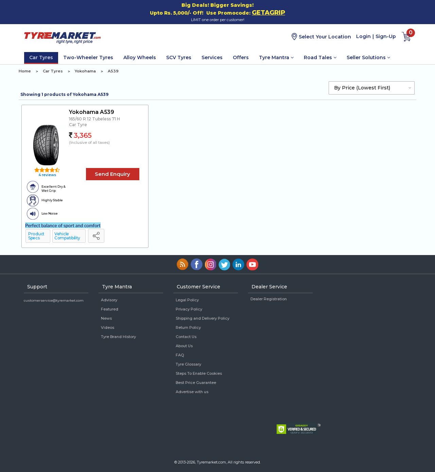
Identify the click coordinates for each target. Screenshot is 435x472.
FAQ (180, 355)
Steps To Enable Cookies (199, 373)
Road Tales (320, 57)
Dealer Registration (268, 299)
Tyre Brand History (118, 336)
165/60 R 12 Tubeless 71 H (94, 118)
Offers (241, 57)
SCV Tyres (178, 57)
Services (212, 57)
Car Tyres (41, 57)
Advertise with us (192, 391)
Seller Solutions (368, 57)
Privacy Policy (189, 309)
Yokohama (85, 71)
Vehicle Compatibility (67, 235)
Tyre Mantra (276, 57)
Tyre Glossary (188, 364)
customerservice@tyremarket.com (54, 300)
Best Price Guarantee (196, 382)
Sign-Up (386, 36)
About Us (184, 345)
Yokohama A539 (91, 112)
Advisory (109, 300)
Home (25, 71)
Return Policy (188, 327)
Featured (109, 309)
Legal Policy (187, 300)
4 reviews (46, 175)
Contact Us (186, 336)
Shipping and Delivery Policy (202, 318)
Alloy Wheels (139, 57)
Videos (107, 327)
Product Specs (36, 235)
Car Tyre (78, 124)
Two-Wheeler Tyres (88, 57)
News (106, 318)
